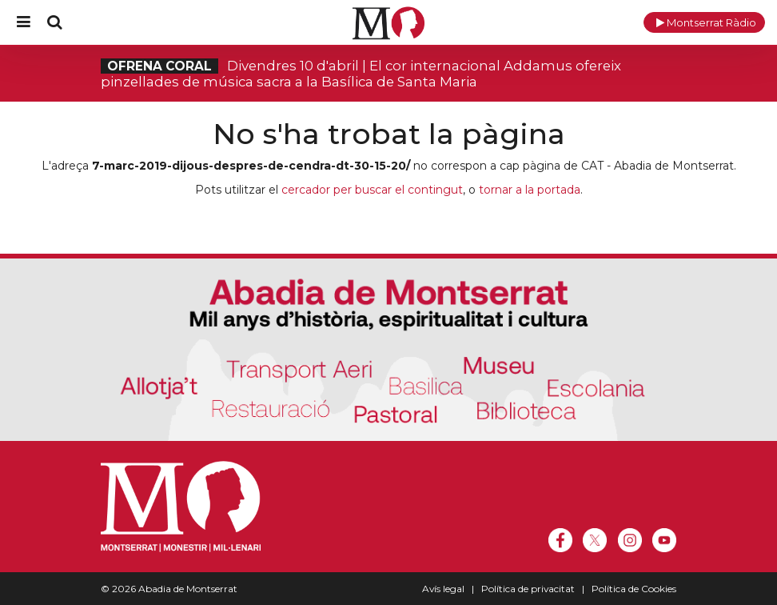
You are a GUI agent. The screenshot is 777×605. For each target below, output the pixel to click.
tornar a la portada (529, 189)
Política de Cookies (634, 589)
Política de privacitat (528, 589)
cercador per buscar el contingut (372, 189)
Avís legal (443, 589)
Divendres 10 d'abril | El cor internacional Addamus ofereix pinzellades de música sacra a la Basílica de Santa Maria (361, 74)
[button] (704, 22)
